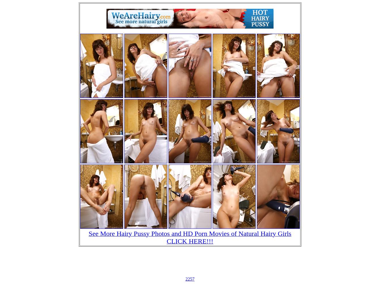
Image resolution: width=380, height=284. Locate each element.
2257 (190, 279)
